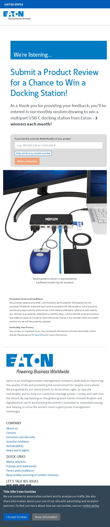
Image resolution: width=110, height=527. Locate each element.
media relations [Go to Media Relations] (16, 462)
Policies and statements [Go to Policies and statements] (21, 466)
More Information (46, 517)
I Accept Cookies (16, 517)
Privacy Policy (39, 334)
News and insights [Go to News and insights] (17, 450)
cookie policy (91, 506)
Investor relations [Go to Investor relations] (17, 441)
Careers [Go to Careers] (11, 433)
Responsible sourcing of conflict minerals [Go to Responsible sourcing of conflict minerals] (32, 475)
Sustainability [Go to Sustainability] (15, 446)
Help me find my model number (33, 153)
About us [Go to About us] (12, 428)
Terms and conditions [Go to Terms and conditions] (20, 470)
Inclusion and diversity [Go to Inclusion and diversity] (20, 437)
